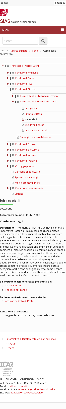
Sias (4, 3)
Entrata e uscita (32, 113)
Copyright (10, 343)
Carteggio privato (23, 166)
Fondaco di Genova (24, 144)
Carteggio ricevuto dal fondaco (35, 137)
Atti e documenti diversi (26, 182)
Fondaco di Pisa (22, 83)
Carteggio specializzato (26, 171)
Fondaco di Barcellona (25, 149)
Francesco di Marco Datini (23, 65)
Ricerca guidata (18, 50)
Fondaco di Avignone (25, 72)
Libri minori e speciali (34, 130)
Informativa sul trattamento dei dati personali (29, 338)
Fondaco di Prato (23, 78)
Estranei (18, 193)
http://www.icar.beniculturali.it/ (27, 392)
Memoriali (29, 119)
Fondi (35, 50)
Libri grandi (29, 108)
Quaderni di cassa (33, 124)
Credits (8, 348)
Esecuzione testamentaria (27, 188)
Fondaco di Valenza (24, 155)
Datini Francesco (14, 285)
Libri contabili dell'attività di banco (36, 101)
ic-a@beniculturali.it (17, 386)
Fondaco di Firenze (24, 89)
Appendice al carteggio (25, 177)
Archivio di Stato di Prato (19, 301)
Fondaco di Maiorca (24, 160)
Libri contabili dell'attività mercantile (38, 96)
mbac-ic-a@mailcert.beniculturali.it (36, 389)
